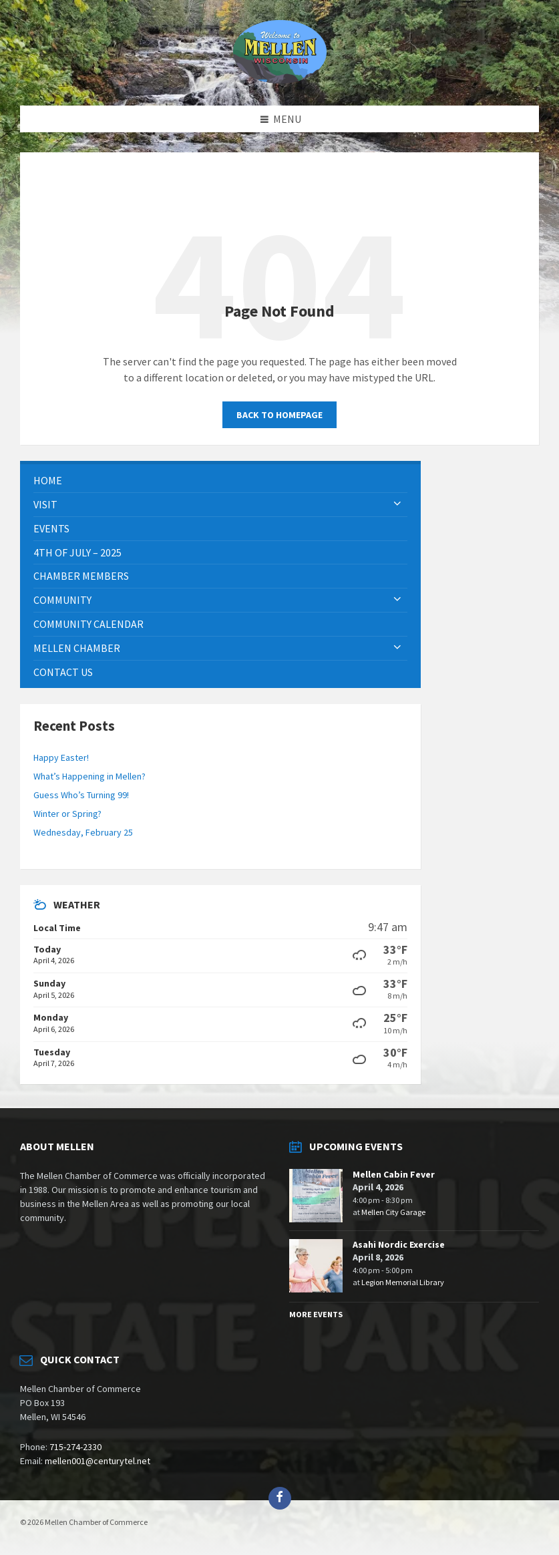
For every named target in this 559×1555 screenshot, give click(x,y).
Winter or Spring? (67, 814)
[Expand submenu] (397, 504)
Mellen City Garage (393, 1212)
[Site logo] (280, 79)
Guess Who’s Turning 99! (81, 795)
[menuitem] (220, 480)
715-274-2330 (75, 1447)
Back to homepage (279, 415)
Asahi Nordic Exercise (399, 1244)
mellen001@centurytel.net (97, 1461)
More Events (316, 1314)
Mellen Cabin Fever (394, 1174)
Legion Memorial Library (402, 1282)
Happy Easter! (61, 757)
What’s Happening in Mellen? (89, 776)
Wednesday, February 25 (83, 832)
